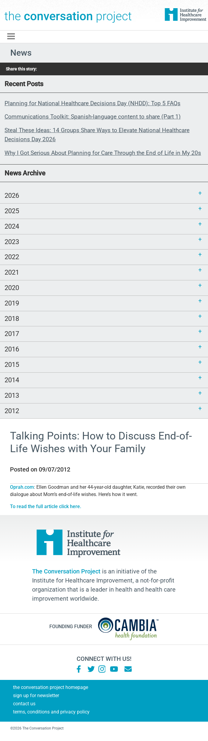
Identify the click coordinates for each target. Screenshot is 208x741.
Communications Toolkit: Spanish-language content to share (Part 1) (93, 116)
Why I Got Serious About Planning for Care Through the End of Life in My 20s (103, 152)
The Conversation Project (68, 15)
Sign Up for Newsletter (36, 695)
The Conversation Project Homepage (50, 687)
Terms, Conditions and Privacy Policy (51, 712)
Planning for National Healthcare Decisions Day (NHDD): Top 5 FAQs (92, 103)
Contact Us (24, 704)
